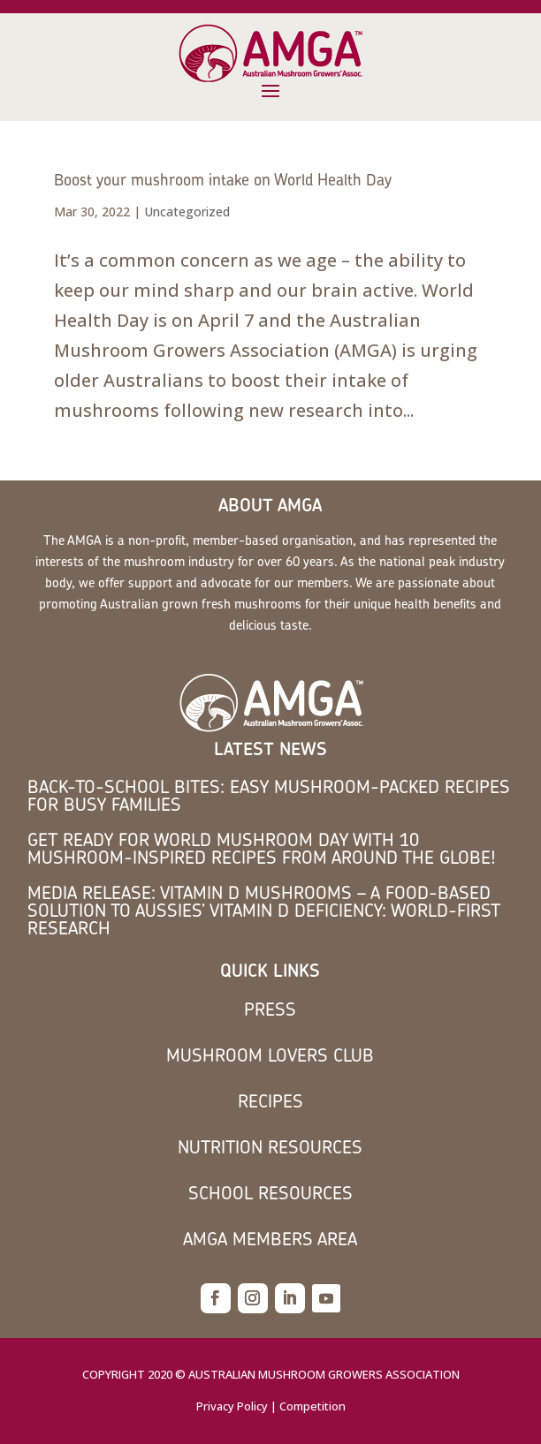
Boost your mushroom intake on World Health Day (223, 180)
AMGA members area (270, 1239)
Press (270, 1009)
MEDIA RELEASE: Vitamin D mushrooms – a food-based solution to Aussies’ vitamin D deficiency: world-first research (263, 910)
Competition (312, 1406)
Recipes (270, 1101)
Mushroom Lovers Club (270, 1055)
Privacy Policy (232, 1406)
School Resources (270, 1193)
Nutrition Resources (270, 1147)
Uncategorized (187, 211)
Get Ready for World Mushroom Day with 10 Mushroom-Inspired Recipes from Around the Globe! (261, 848)
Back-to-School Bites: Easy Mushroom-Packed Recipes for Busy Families (268, 795)
